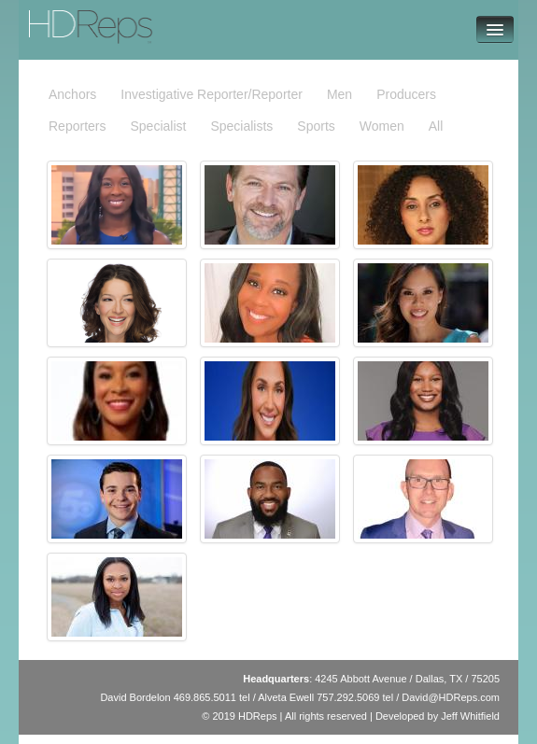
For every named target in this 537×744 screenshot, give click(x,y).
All (436, 126)
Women (382, 126)
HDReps (58, 18)
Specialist (158, 126)
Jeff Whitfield (470, 716)
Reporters (77, 126)
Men (339, 94)
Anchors (72, 94)
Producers (406, 94)
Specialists (241, 126)
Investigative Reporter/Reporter (211, 94)
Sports (315, 126)
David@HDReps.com (451, 697)
